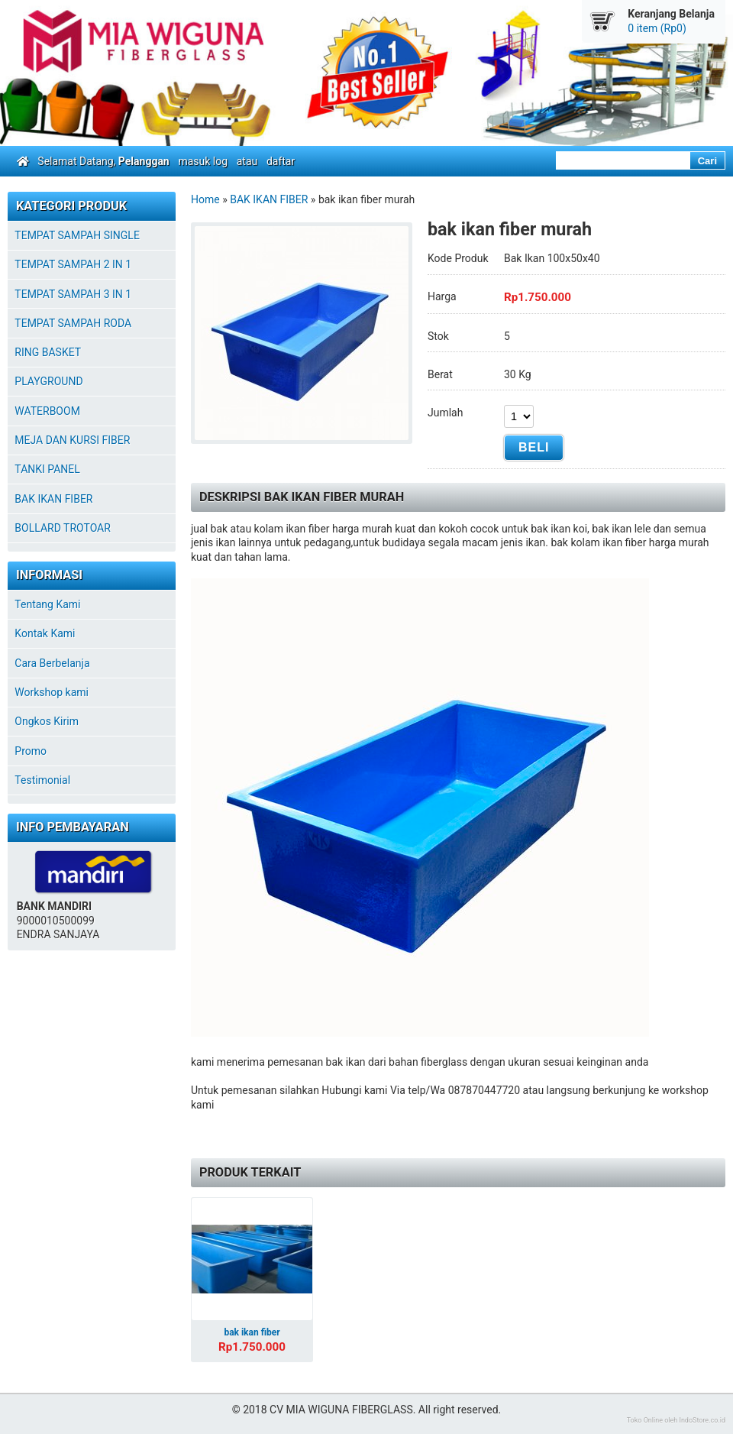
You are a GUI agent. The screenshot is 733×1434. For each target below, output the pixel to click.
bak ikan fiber (251, 1332)
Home (205, 199)
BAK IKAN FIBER (269, 199)
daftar (280, 161)
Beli (533, 447)
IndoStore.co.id (702, 1420)
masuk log (203, 161)
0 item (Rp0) (657, 28)
